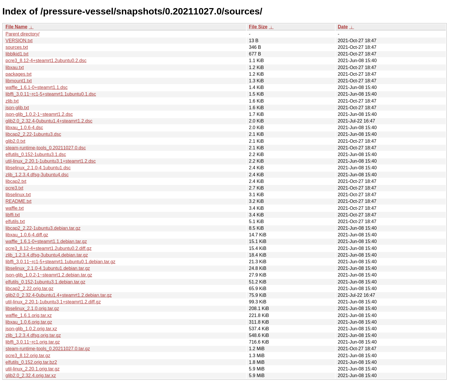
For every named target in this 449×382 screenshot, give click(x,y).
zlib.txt (12, 101)
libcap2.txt (16, 181)
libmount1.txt (19, 80)
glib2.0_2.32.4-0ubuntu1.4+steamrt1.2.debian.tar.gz (59, 295)
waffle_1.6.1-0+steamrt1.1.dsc (37, 87)
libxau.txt (15, 67)
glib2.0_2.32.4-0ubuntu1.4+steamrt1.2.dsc (49, 120)
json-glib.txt (17, 107)
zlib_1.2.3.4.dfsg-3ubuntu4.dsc (37, 174)
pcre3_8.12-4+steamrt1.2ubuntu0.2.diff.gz (48, 248)
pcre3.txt (14, 188)
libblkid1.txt (17, 53)
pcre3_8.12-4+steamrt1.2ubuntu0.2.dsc (46, 60)
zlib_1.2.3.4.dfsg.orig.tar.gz (33, 335)
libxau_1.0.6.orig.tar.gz (29, 322)
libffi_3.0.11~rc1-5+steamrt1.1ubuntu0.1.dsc (51, 94)
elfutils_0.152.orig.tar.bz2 (31, 362)
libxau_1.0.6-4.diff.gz (27, 234)
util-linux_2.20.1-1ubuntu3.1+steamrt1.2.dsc (51, 161)
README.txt (19, 201)
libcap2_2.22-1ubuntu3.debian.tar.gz (43, 228)
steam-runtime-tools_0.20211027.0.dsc (46, 147)
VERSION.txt (19, 40)
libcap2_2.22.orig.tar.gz (29, 288)
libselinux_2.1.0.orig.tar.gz (32, 308)
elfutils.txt (15, 221)
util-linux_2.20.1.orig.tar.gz (33, 368)
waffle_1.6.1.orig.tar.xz (29, 315)
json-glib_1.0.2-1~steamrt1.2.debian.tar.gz (49, 274)
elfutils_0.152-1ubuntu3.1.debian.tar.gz (45, 281)
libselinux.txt (18, 194)
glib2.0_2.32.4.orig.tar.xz (31, 375)
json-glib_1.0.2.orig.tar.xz (31, 328)
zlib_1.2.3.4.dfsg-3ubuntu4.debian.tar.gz (47, 255)
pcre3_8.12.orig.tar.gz (28, 355)
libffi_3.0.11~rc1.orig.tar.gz (33, 342)
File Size (258, 26)
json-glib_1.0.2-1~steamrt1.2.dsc (39, 114)
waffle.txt (15, 208)
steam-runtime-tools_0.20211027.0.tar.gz (48, 348)
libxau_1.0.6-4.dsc (24, 127)
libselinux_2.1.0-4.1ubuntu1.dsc (38, 167)
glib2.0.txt (15, 141)
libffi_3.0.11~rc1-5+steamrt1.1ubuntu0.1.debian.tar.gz (61, 261)
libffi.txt (13, 214)
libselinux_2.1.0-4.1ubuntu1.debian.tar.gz (48, 268)
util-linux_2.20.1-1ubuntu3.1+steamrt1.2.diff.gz (53, 301)
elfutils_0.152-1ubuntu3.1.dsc (36, 154)
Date (343, 26)
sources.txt (17, 47)
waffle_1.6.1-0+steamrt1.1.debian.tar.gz (46, 241)
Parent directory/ (22, 33)
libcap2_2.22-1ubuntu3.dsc (33, 134)
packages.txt (19, 74)
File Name (17, 26)
